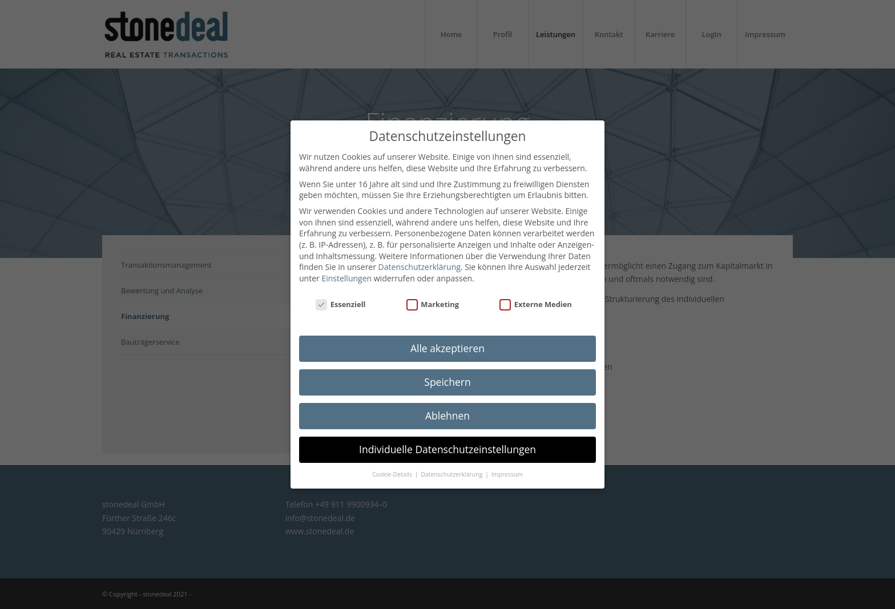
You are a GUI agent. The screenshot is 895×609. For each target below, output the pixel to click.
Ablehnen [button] (447, 413)
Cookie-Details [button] (393, 471)
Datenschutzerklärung (419, 264)
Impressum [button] (507, 471)
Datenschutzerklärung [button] (452, 471)
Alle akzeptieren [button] (447, 345)
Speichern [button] (447, 379)
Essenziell (341, 301)
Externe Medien (535, 301)
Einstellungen (346, 275)
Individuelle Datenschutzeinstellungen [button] (447, 446)
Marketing (432, 301)
